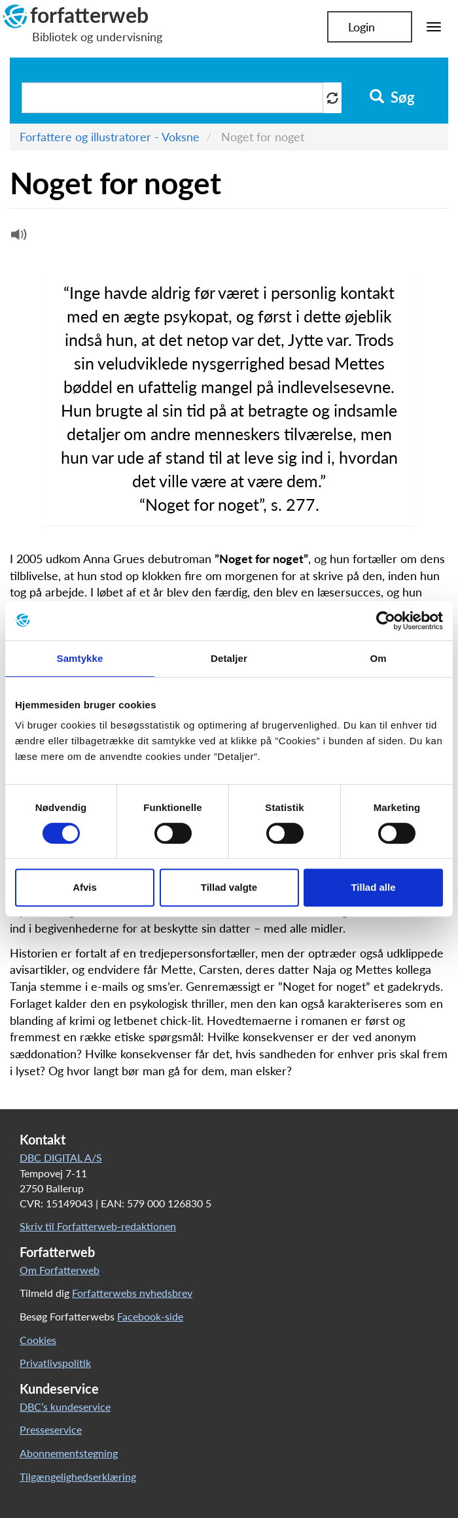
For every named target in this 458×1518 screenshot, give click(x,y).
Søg (392, 97)
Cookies (38, 1340)
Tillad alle (373, 887)
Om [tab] (378, 658)
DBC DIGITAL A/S (61, 1157)
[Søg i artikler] (172, 97)
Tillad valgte (229, 887)
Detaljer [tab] (229, 658)
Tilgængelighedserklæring (78, 1476)
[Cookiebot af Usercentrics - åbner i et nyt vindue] (385, 620)
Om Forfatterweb (59, 1270)
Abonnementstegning (69, 1453)
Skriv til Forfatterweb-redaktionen (98, 1226)
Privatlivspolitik (55, 1362)
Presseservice (51, 1429)
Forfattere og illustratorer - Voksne (110, 136)
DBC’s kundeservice (65, 1406)
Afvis (85, 887)
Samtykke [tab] (80, 658)
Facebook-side (150, 1316)
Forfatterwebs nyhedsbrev (132, 1292)
